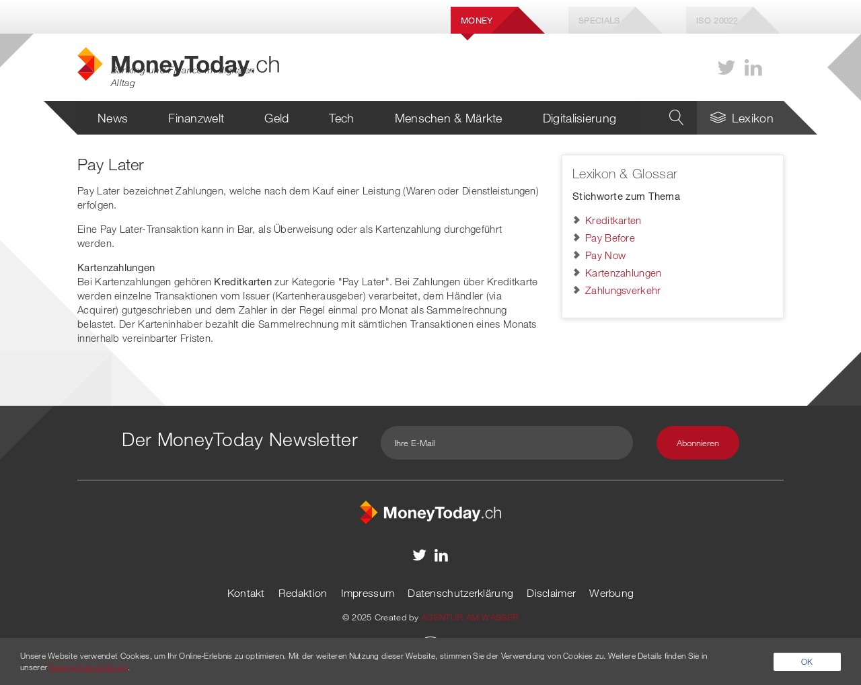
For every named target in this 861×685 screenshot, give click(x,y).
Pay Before (610, 237)
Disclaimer (551, 593)
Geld (276, 117)
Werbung (611, 593)
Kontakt (246, 593)
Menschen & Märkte (448, 117)
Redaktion (303, 593)
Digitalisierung (580, 117)
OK (807, 661)
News (113, 117)
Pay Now (605, 255)
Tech (341, 117)
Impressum (368, 593)
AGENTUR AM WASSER (470, 617)
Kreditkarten (613, 220)
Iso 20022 (717, 20)
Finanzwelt (196, 117)
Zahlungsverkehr (623, 290)
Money (477, 20)
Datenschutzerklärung (460, 593)
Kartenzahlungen (623, 272)
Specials (599, 20)
